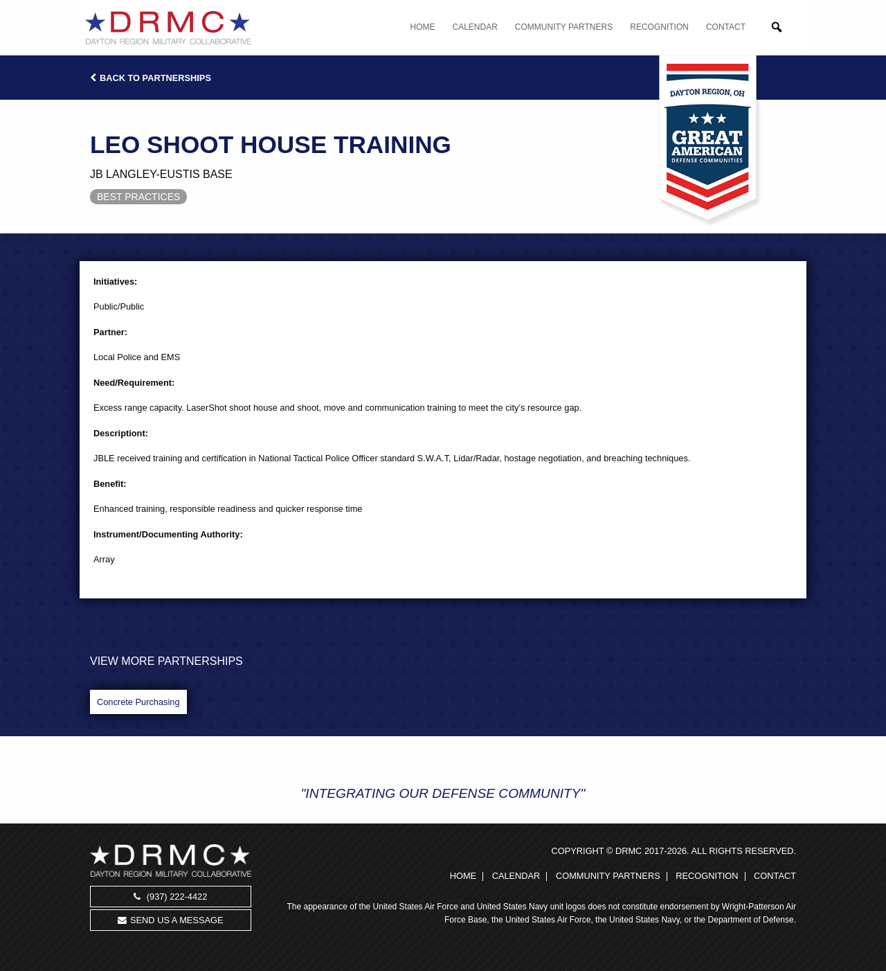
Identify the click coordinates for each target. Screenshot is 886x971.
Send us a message (170, 920)
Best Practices (138, 196)
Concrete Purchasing (138, 702)
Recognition (659, 27)
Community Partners (564, 27)
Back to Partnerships (150, 78)
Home (422, 27)
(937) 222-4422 (170, 896)
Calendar (475, 27)
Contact (725, 27)
